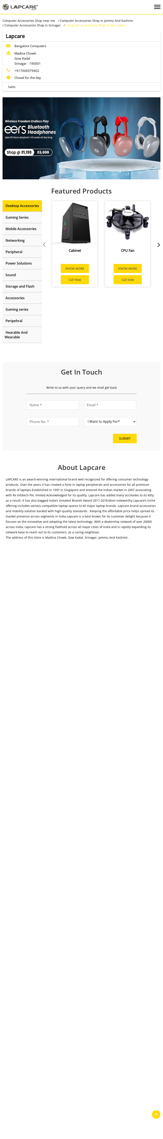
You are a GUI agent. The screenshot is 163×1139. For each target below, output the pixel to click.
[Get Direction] (60, 752)
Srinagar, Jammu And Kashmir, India (29, 752)
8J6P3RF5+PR (12, 748)
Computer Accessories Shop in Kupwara (31, 1137)
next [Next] (157, 244)
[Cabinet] (74, 222)
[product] (110, 421)
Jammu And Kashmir (42, 669)
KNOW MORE (74, 268)
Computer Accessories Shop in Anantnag (31, 1130)
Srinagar (34, 676)
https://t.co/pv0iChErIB (103, 810)
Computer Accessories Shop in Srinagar (92, 1137)
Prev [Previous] (44, 244)
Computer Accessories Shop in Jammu (92, 1130)
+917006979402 (26, 71)
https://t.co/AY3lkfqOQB (23, 853)
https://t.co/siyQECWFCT (23, 810)
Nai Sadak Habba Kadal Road (23, 979)
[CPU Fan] (127, 222)
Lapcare (45, 906)
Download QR (66, 601)
